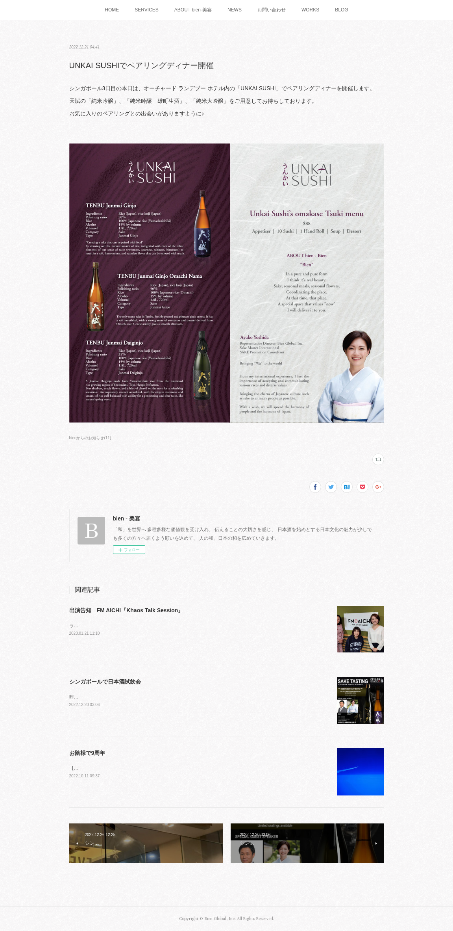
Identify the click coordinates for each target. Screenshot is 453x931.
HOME (112, 10)
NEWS (234, 10)
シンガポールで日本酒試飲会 (105, 681)
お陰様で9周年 (87, 753)
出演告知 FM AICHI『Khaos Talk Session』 (126, 610)
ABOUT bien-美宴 (193, 10)
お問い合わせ (271, 10)
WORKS (310, 10)
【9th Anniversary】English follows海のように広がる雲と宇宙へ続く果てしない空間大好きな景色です (176, 768)
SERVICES (146, 10)
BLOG (341, 10)
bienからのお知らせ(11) (90, 438)
